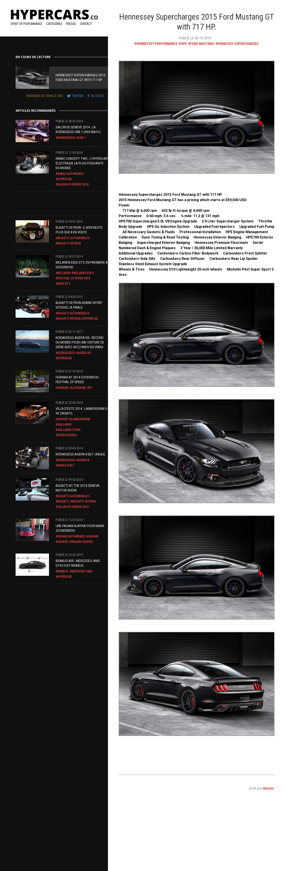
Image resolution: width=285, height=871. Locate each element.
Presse (71, 24)
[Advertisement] (51, 203)
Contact (86, 24)
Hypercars (54, 14)
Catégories (54, 24)
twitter (77, 96)
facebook (97, 96)
